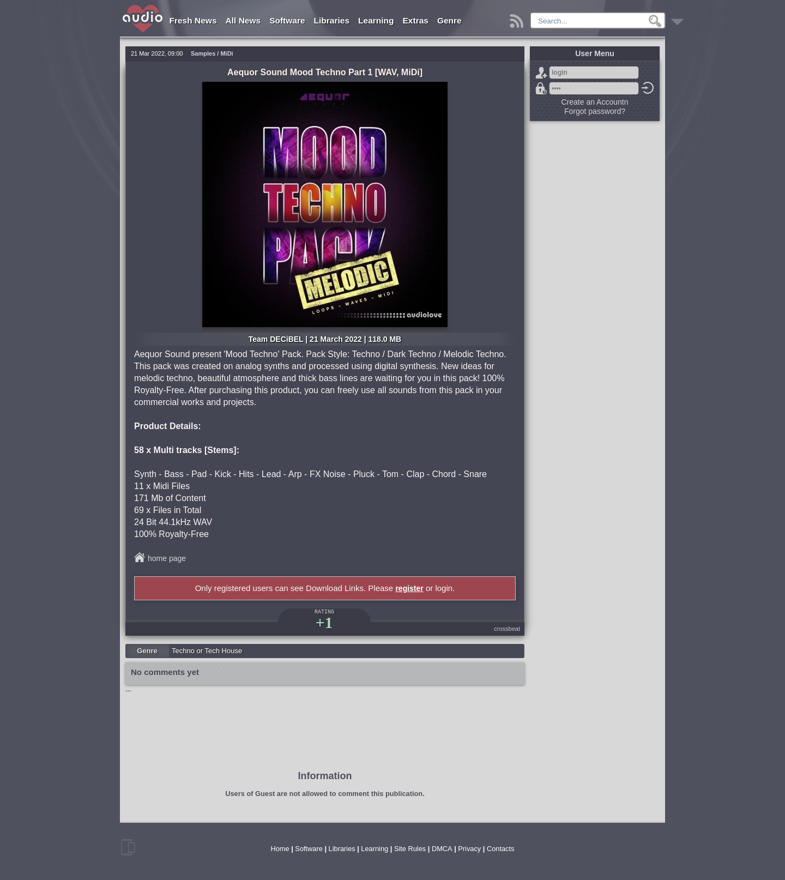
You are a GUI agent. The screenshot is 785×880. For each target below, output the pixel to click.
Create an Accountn (595, 102)
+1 (324, 622)
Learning (376, 20)
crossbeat (507, 628)
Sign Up (541, 73)
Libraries (331, 20)
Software (287, 20)
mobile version (128, 847)
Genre (449, 20)
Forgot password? (541, 88)
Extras (415, 20)
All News (243, 20)
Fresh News (193, 20)
